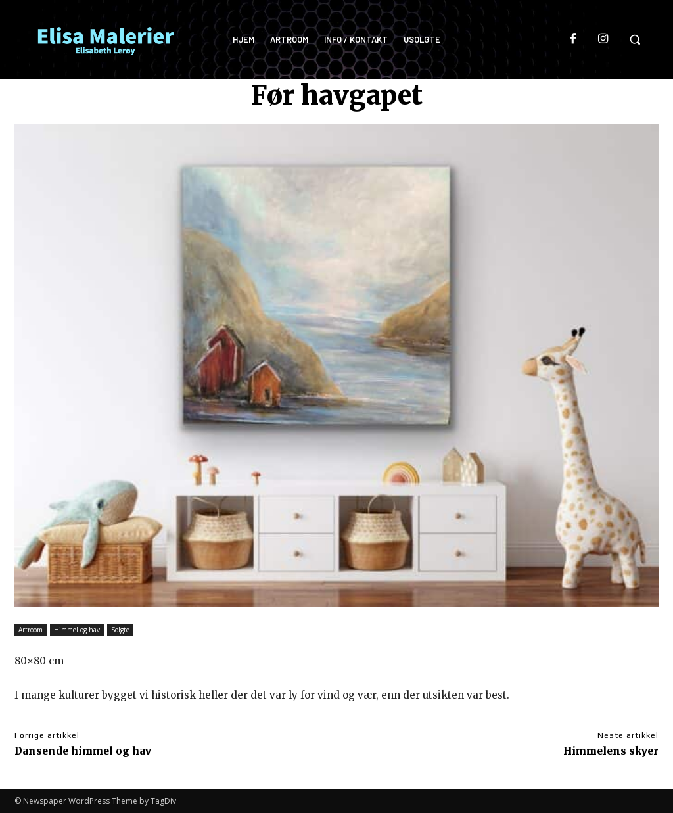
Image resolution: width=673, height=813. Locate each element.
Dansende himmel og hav (82, 751)
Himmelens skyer (611, 751)
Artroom (30, 630)
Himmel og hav (77, 630)
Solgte (120, 630)
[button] (635, 39)
